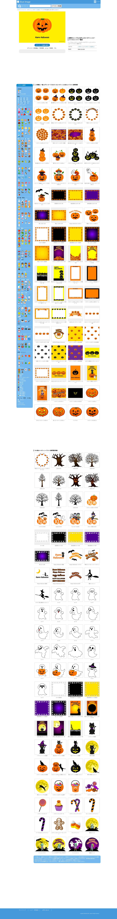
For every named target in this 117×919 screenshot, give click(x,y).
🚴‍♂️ (29, 253)
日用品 (23, 326)
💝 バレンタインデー (23, 377)
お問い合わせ (45, 910)
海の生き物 (21, 175)
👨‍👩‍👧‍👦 (19, 269)
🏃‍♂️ (25, 287)
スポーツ (19, 306)
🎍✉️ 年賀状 (21, 395)
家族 (18, 261)
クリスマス (21, 360)
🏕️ (25, 316)
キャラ (22, 138)
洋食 (22, 199)
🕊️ (29, 168)
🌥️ (19, 130)
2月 (28, 103)
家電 (18, 326)
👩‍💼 (22, 274)
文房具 (23, 279)
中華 (26, 199)
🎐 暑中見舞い (22, 393)
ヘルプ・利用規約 (34, 910)
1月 (25, 103)
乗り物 (19, 249)
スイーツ (20, 211)
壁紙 (19, 401)
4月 (24, 98)
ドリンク (20, 220)
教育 (18, 279)
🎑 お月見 (20, 389)
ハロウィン (29, 9)
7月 (24, 99)
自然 (24, 107)
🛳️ (22, 259)
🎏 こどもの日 (22, 94)
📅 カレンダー (22, 104)
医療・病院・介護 (22, 292)
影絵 (28, 138)
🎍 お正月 (20, 374)
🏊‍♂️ (29, 313)
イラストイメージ (20, 9)
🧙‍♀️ (29, 369)
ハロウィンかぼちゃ (36, 9)
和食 (19, 199)
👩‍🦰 (29, 264)
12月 (21, 103)
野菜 (18, 228)
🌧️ (22, 130)
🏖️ (29, 133)
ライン (22, 399)
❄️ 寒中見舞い (22, 392)
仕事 (24, 272)
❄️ (25, 130)
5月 (27, 98)
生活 (22, 261)
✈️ (29, 256)
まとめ (97, 2)
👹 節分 (20, 376)
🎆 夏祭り (20, 387)
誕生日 (19, 354)
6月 (21, 99)
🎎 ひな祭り (21, 379)
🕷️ (22, 372)
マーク (25, 334)
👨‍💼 (19, 274)
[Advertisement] (82, 23)
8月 (27, 99)
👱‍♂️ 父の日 (20, 384)
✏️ (29, 282)
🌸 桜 (19, 92)
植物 (21, 107)
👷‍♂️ (25, 274)
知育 (27, 279)
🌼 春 (19, 90)
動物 (18, 138)
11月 (28, 101)
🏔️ (25, 133)
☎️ (22, 328)
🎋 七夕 (20, 385)
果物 (22, 228)
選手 (24, 306)
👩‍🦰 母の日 (20, 382)
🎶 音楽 (19, 319)
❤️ (22, 297)
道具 (27, 326)
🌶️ (29, 235)
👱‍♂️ (19, 266)
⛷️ (19, 316)
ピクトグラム (21, 404)
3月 (21, 98)
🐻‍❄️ (29, 146)
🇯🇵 (25, 339)
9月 (21, 101)
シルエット (21, 403)
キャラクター (21, 342)
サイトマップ (22, 910)
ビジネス (19, 272)
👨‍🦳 (22, 266)
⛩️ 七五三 (20, 390)
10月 (24, 101)
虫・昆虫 (20, 187)
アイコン (19, 334)
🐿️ (22, 154)
